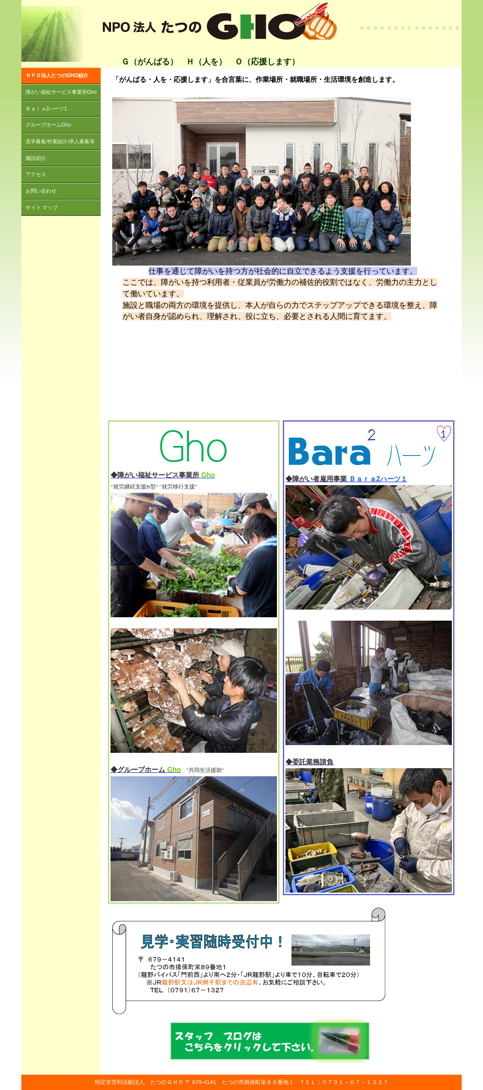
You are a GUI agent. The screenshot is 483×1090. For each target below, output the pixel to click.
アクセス (36, 174)
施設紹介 (36, 158)
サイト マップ (42, 208)
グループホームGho (48, 125)
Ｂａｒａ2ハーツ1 (46, 109)
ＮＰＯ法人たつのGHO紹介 (57, 75)
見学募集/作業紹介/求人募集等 (60, 142)
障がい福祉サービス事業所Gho (61, 92)
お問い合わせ (41, 191)
